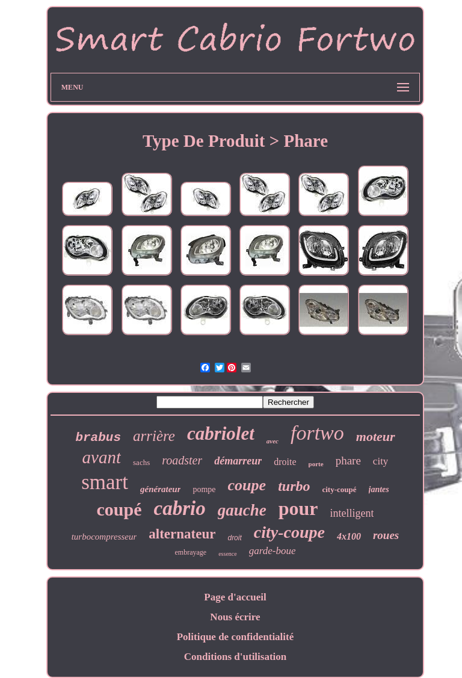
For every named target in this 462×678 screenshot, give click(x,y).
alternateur (182, 533)
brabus (98, 438)
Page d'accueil (235, 597)
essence (227, 553)
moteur (375, 436)
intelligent (352, 513)
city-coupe (289, 532)
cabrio (180, 508)
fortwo (317, 433)
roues (386, 535)
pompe (203, 489)
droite (285, 462)
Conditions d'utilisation (235, 656)
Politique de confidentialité (235, 637)
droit (234, 538)
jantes (379, 489)
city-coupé (339, 489)
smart (104, 482)
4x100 (349, 536)
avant (101, 457)
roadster (182, 460)
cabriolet (220, 433)
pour (298, 508)
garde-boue (272, 550)
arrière (154, 436)
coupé (119, 509)
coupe (247, 485)
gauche (242, 510)
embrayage (191, 552)
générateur (160, 489)
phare (348, 460)
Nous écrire (235, 617)
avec (272, 441)
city (381, 461)
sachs (141, 462)
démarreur (238, 461)
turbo (294, 486)
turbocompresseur (104, 536)
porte (316, 463)
